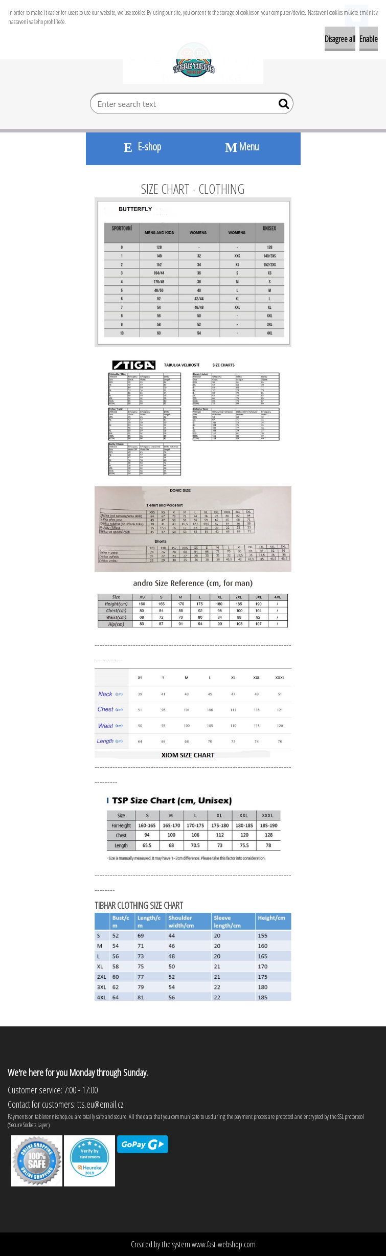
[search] (281, 106)
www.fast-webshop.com (224, 1244)
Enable (368, 38)
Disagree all (340, 38)
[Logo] (193, 59)
